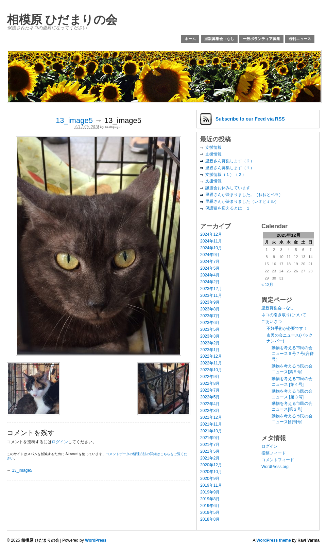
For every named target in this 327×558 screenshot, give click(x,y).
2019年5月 (210, 512)
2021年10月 (211, 431)
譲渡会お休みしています (227, 187)
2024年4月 (210, 275)
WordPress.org (275, 466)
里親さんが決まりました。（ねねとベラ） (244, 194)
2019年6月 (210, 505)
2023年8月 (210, 309)
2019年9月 (210, 492)
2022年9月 (210, 376)
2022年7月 (210, 390)
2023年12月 (211, 288)
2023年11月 (211, 295)
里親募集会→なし (219, 39)
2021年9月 (210, 437)
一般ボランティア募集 (261, 39)
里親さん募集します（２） (229, 161)
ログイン (60, 441)
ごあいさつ (271, 321)
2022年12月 (211, 356)
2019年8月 (210, 499)
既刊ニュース (300, 39)
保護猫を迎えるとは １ (227, 208)
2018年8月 (210, 519)
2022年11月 (211, 363)
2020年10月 (211, 471)
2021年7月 (210, 444)
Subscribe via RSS (250, 119)
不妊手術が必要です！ (286, 328)
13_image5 (74, 120)
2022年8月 (210, 383)
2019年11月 (211, 485)
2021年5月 (210, 451)
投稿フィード (273, 453)
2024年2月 (210, 282)
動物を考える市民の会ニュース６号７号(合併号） (293, 353)
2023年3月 (210, 336)
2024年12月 (211, 234)
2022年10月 (211, 369)
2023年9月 (210, 302)
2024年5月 (210, 268)
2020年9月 (210, 478)
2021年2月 (210, 458)
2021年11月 (211, 424)
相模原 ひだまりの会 (62, 19)
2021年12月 (211, 417)
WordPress (95, 540)
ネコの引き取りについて (283, 314)
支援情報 (213, 147)
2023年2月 (210, 343)
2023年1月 (210, 349)
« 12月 (267, 284)
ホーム (190, 39)
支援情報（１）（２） (225, 174)
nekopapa (113, 127)
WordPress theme (273, 540)
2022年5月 (210, 397)
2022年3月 (210, 410)
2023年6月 (210, 322)
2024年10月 (211, 248)
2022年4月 (210, 403)
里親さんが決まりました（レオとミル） (242, 201)
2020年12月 (211, 465)
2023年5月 (210, 329)
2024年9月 (210, 254)
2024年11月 (211, 241)
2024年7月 (210, 261)
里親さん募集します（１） (229, 167)
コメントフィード (277, 459)
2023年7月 (210, 315)
